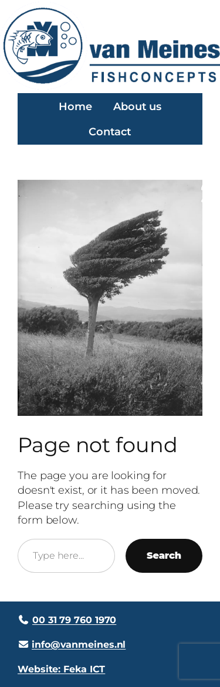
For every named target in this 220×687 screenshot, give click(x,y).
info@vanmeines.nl (79, 644)
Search (164, 555)
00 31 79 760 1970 (74, 620)
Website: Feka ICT (61, 669)
